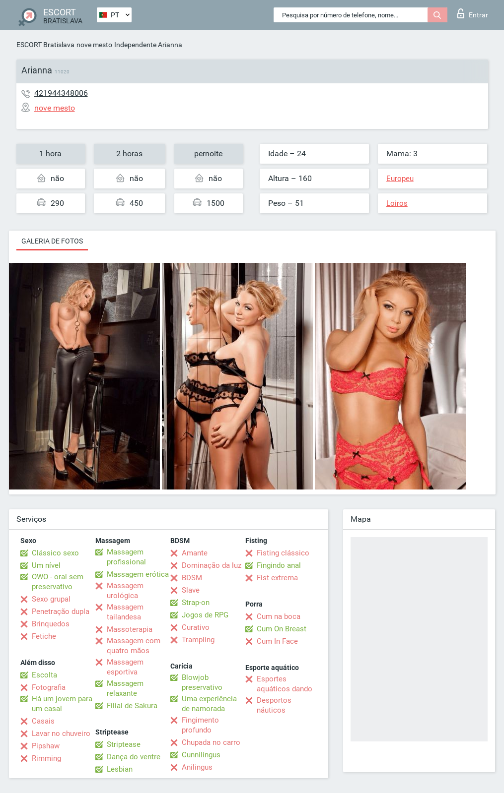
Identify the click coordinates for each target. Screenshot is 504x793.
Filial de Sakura (132, 705)
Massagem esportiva (125, 667)
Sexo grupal (51, 599)
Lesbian (120, 769)
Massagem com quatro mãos (133, 645)
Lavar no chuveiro (61, 733)
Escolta (44, 675)
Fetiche (44, 636)
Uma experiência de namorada (209, 703)
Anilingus (197, 767)
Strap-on (196, 602)
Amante (195, 553)
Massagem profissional (126, 557)
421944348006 (61, 93)
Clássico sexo (55, 553)
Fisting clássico (283, 553)
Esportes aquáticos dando (284, 683)
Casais (43, 721)
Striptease (124, 744)
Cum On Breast (281, 628)
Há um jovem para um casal (62, 703)
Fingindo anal (279, 565)
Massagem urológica (125, 590)
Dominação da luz (211, 565)
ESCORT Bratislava (45, 45)
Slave (191, 590)
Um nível (46, 565)
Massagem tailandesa (125, 612)
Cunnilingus (201, 754)
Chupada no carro (211, 742)
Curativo (196, 627)
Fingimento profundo (200, 725)
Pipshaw (46, 745)
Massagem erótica (138, 574)
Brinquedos (51, 623)
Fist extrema (277, 577)
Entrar (472, 13)
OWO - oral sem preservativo (57, 581)
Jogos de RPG (205, 614)
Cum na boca (278, 616)
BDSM (192, 577)
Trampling (198, 639)
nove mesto (94, 45)
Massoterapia (129, 629)
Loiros (397, 203)
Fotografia (49, 687)
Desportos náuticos (274, 705)
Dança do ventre (133, 756)
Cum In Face (277, 641)
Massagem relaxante (125, 688)
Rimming (46, 758)
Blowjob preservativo (202, 682)
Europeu (400, 178)
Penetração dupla (60, 611)
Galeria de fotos (52, 241)
